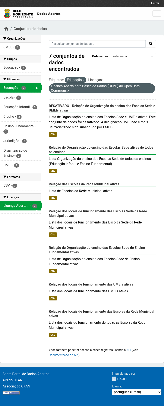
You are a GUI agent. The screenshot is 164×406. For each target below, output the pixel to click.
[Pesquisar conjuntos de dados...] (97, 44)
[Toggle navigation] (156, 13)
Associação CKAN (16, 386)
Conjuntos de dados (30, 29)
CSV (52, 134)
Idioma (116, 386)
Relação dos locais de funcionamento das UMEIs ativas (91, 284)
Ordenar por (100, 56)
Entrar (155, 3)
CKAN (119, 378)
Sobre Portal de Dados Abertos (26, 374)
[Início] (6, 29)
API (128, 350)
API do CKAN (12, 380)
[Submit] (150, 43)
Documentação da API (64, 355)
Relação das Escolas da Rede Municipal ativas (84, 184)
